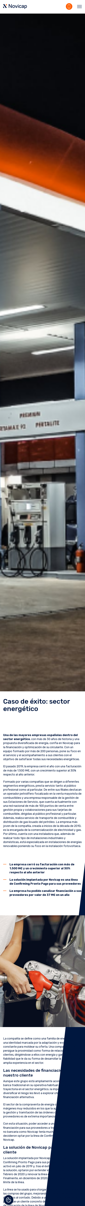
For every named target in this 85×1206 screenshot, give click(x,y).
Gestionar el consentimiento (8, 1200)
